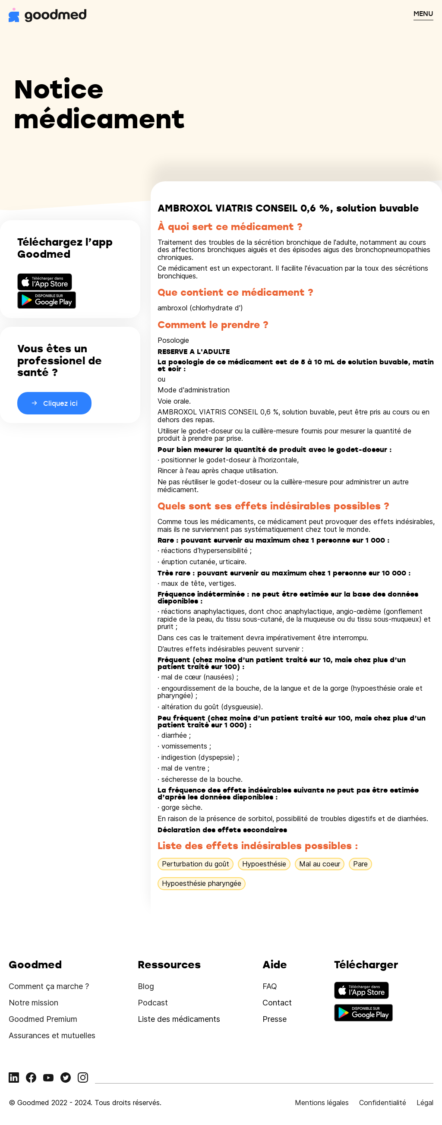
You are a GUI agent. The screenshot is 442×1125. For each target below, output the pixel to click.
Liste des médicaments (179, 1019)
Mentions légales (322, 1102)
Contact (277, 1002)
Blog (146, 986)
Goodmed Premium (43, 1019)
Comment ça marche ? (49, 986)
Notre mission (33, 1002)
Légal (425, 1102)
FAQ (269, 986)
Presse (274, 1019)
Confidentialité (382, 1102)
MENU (423, 13)
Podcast (153, 1002)
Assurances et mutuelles (52, 1035)
